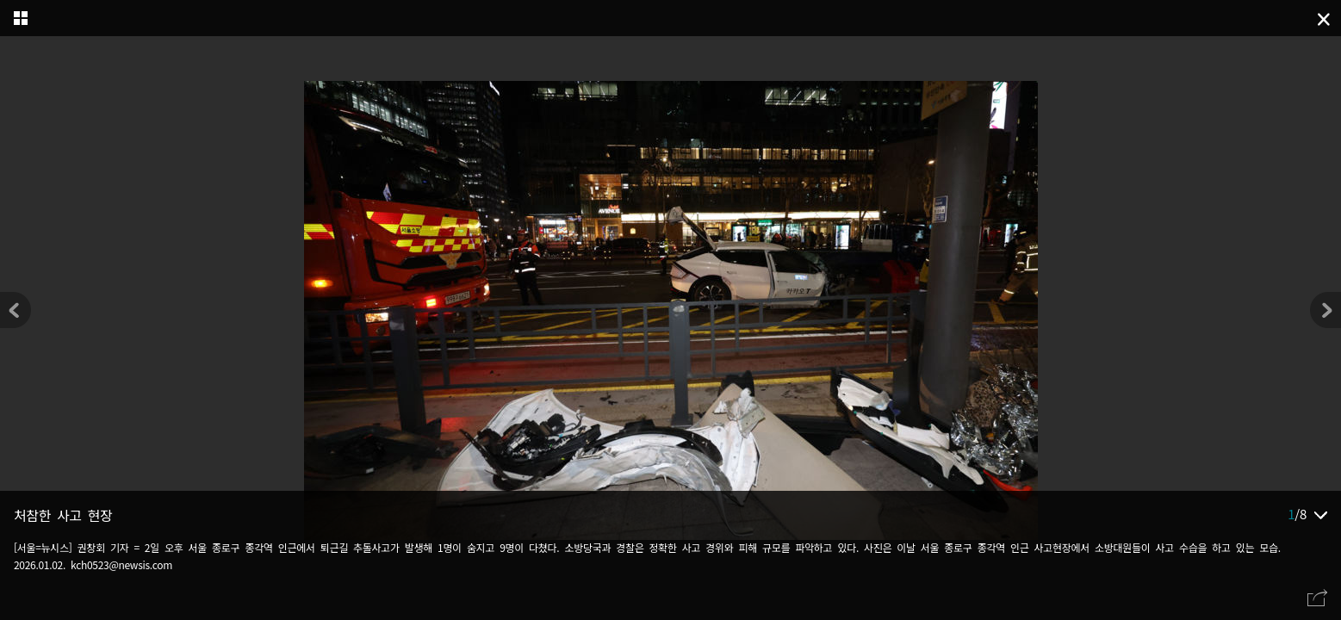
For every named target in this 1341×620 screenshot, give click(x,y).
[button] (1325, 310)
